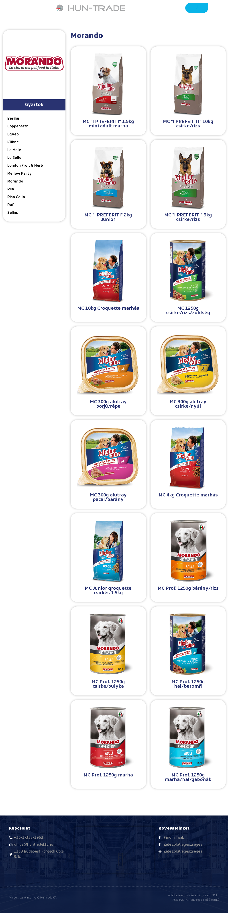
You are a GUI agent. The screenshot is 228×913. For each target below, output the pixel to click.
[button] (197, 6)
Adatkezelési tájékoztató (204, 899)
